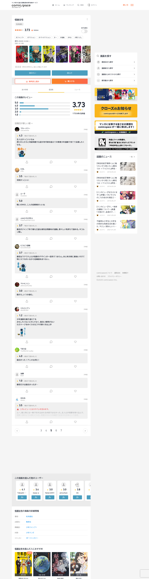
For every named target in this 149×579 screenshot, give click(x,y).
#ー (55, 37)
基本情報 (25, 89)
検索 (80, 5)
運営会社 (117, 273)
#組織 (62, 37)
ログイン (92, 5)
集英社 (28, 522)
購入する (69, 81)
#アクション (31, 37)
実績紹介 (125, 273)
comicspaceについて (104, 273)
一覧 (131, 156)
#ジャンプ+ (20, 37)
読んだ (69, 73)
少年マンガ (30, 533)
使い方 (125, 5)
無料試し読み (32, 81)
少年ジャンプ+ (31, 527)
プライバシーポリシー (115, 276)
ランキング (68, 5)
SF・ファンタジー (32, 538)
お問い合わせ (101, 276)
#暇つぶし (78, 37)
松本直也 (19, 24)
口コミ (51, 89)
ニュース (77, 89)
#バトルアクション (45, 37)
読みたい (32, 73)
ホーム (56, 5)
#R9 (69, 37)
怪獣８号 (19, 511)
